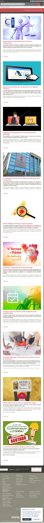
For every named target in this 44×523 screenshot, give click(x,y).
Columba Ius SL (10, 46)
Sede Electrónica (9, 91)
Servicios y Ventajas (19, 478)
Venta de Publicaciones (20, 496)
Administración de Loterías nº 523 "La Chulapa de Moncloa (29, 409)
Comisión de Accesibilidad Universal (7, 499)
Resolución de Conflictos (7, 502)
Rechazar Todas (36, 519)
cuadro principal (23, 269)
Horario (4, 479)
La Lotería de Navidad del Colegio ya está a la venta (19, 447)
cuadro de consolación (7, 270)
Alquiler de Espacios (6, 504)
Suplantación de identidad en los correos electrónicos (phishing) (19, 133)
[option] (8, 478)
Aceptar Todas (26, 519)
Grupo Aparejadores (6, 478)
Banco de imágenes (33, 495)
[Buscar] (13, 4)
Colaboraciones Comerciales (7, 505)
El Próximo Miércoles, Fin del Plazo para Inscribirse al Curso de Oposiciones (21, 358)
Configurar (36, 516)
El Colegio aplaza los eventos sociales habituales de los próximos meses (20, 312)
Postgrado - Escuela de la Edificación (34, 478)
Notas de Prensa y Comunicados (35, 493)
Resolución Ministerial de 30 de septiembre (31, 225)
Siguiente (34, 470)
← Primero (34, 468)
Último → (39, 470)
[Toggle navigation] (41, 4)
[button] (4, 470)
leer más (6, 56)
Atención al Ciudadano (6, 500)
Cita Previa (4, 483)
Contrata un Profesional (7, 493)
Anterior (39, 468)
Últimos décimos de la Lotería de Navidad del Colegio (19, 403)
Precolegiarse (18, 483)
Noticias (4, 481)
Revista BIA (18, 493)
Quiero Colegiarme (19, 481)
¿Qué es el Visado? (6, 496)
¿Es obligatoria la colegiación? (21, 484)
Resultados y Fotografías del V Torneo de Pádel (17, 267)
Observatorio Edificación (7, 484)
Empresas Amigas (6, 486)
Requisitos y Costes (19, 479)
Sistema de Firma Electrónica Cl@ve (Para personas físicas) (16, 99)
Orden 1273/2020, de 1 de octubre (31, 226)
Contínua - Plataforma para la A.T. (35, 480)
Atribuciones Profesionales (7, 487)
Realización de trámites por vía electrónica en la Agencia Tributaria (20, 87)
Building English (32, 482)
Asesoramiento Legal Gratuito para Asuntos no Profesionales (17, 42)
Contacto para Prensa (33, 496)
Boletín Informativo (19, 495)
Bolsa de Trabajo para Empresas (8, 495)
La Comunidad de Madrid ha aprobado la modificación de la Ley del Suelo (21, 179)
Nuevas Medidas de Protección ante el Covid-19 (17, 223)
